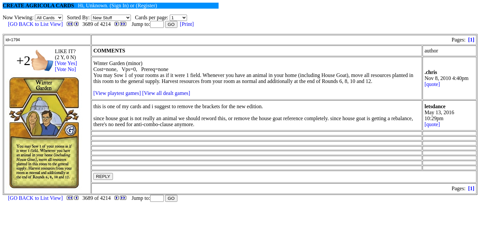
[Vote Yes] (66, 63)
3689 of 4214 (96, 24)
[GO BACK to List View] (35, 24)
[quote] (432, 84)
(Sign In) (119, 5)
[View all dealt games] (166, 93)
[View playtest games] (117, 93)
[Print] (187, 24)
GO (171, 24)
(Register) (146, 5)
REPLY (103, 176)
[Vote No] (65, 69)
